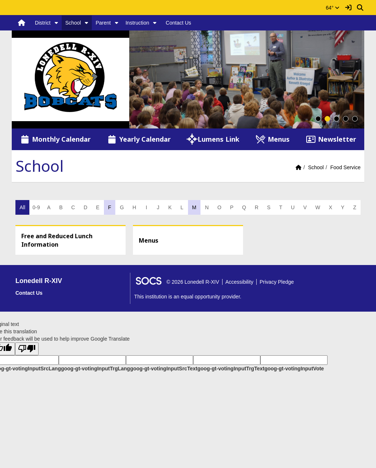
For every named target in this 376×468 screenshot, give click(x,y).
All (22, 207)
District (43, 23)
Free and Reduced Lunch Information (57, 240)
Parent (103, 23)
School (73, 23)
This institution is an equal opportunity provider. (187, 297)
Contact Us (178, 23)
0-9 (36, 207)
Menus (148, 240)
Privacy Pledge (277, 282)
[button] (56, 22)
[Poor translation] (27, 348)
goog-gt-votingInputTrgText (230, 368)
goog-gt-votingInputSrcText (163, 368)
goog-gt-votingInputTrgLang (95, 368)
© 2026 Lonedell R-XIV (192, 282)
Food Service (345, 167)
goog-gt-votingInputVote (294, 368)
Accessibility (239, 282)
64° (332, 8)
